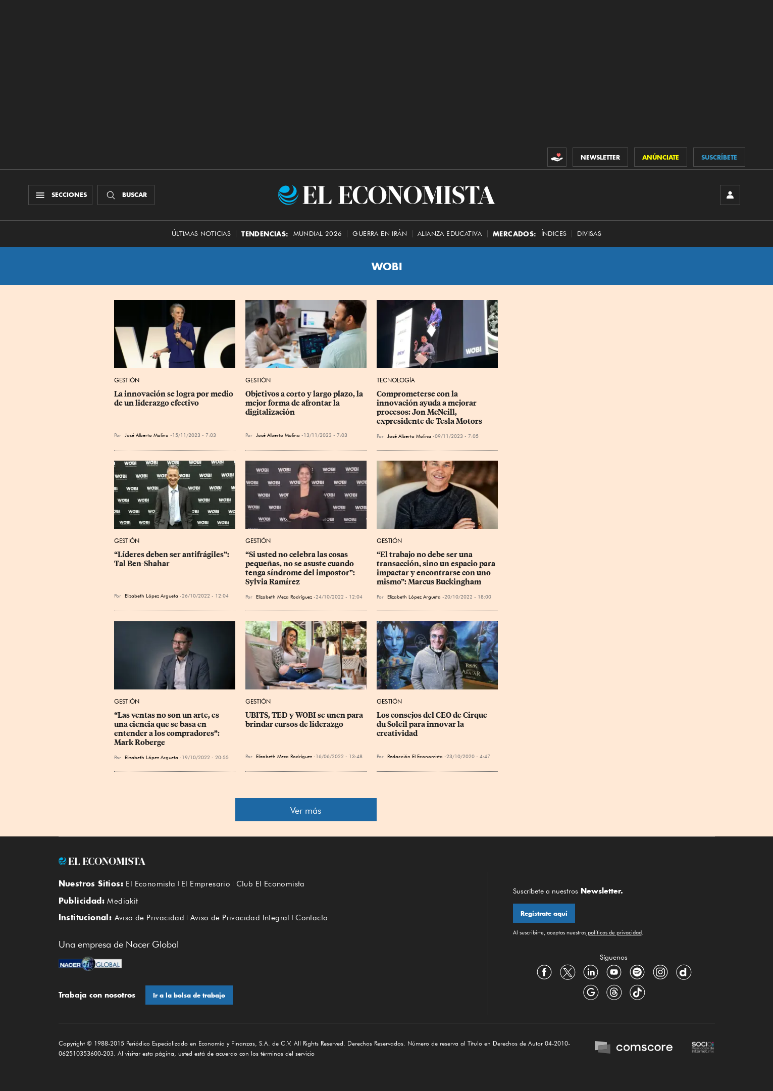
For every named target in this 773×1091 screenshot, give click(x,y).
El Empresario (205, 883)
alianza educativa (450, 233)
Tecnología (396, 380)
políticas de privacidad (614, 932)
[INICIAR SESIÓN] (730, 195)
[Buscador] (125, 195)
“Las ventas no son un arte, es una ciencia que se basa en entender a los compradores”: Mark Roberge (167, 729)
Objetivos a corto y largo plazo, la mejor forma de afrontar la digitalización (305, 403)
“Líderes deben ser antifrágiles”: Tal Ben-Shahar (172, 559)
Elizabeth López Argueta (151, 595)
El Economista (150, 883)
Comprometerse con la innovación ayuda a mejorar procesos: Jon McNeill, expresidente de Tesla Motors (429, 407)
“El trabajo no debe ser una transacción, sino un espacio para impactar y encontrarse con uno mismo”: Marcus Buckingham (437, 568)
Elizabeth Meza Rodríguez (284, 596)
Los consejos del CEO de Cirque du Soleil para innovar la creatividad (433, 724)
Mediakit (122, 901)
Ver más (305, 810)
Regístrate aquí (544, 913)
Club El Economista (270, 883)
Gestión (126, 380)
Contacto (311, 917)
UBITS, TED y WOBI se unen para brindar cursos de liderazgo (305, 720)
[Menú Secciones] (60, 195)
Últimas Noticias (201, 233)
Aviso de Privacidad (150, 917)
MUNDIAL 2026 (317, 233)
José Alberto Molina (147, 435)
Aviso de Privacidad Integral (240, 917)
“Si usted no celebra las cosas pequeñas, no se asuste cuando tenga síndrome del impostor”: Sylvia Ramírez (300, 568)
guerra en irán (379, 233)
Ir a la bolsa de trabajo (189, 995)
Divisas (589, 233)
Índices (554, 233)
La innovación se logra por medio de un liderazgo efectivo (174, 398)
